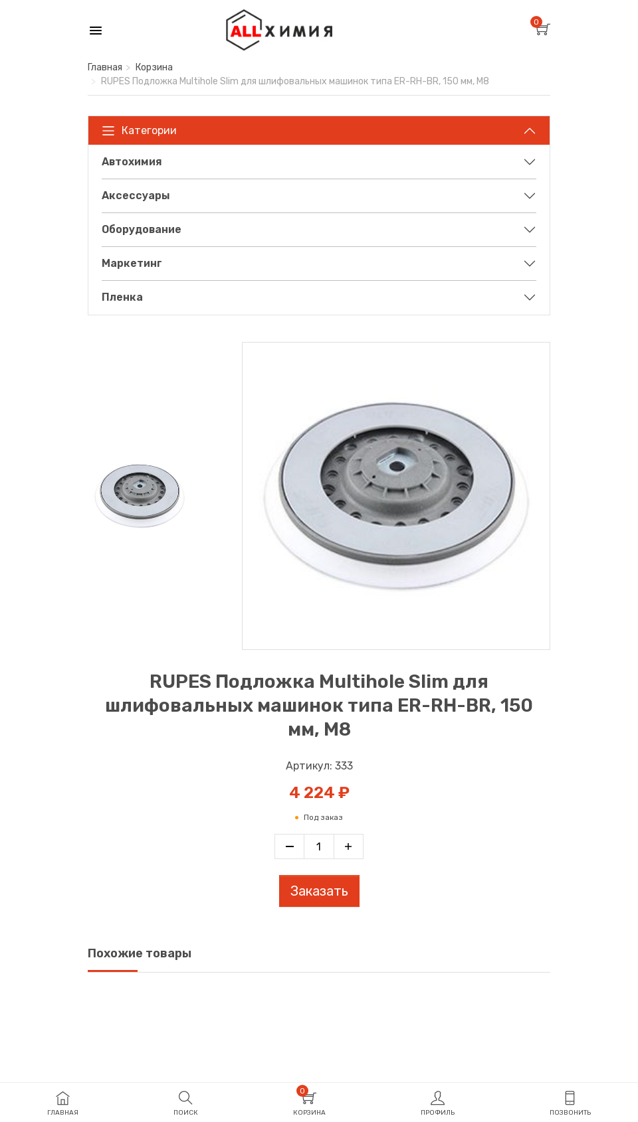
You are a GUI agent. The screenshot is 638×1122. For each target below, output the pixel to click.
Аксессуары (136, 195)
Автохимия (132, 161)
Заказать (319, 891)
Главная (105, 67)
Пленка (122, 297)
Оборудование (141, 229)
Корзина (154, 67)
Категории (139, 130)
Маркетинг (132, 263)
